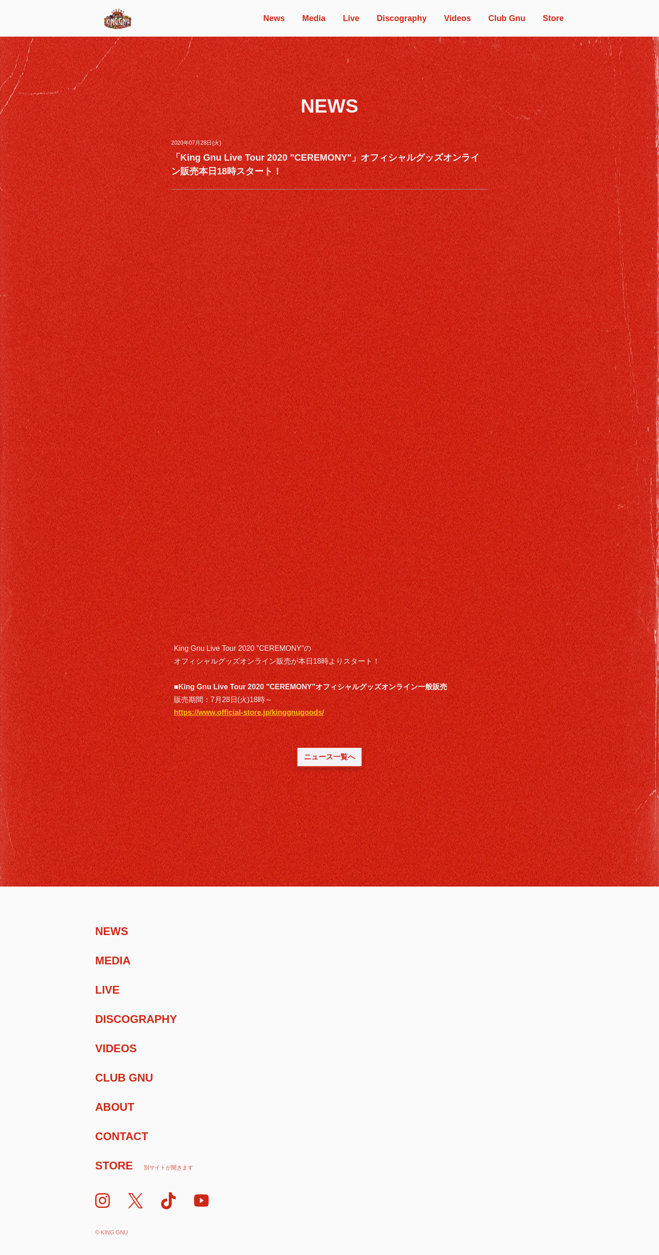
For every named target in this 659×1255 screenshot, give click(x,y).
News (274, 18)
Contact (121, 1136)
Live (351, 18)
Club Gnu (506, 18)
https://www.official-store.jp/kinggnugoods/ (249, 712)
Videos (457, 18)
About (114, 1107)
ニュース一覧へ (329, 757)
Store (553, 18)
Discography (402, 18)
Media (313, 18)
